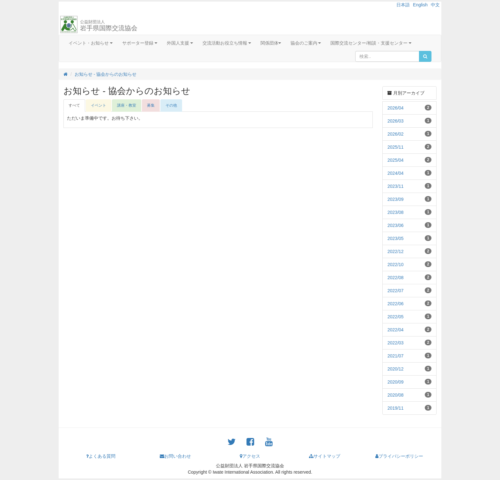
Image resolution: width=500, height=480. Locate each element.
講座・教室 (126, 105)
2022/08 (395, 277)
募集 (151, 105)
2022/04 (395, 329)
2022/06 (395, 303)
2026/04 (395, 107)
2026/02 (395, 134)
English (420, 4)
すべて (74, 105)
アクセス (250, 456)
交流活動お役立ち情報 (226, 43)
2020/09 (395, 382)
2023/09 (395, 199)
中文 (435, 4)
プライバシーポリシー (399, 456)
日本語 (403, 4)
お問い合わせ (175, 456)
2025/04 (395, 160)
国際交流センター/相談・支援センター (370, 43)
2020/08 (395, 395)
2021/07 (395, 355)
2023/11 (395, 186)
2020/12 (395, 368)
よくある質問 (100, 456)
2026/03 (395, 121)
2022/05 (395, 316)
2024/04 (395, 173)
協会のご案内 (305, 43)
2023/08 (395, 212)
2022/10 (395, 264)
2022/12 (395, 251)
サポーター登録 (139, 43)
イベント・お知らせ (91, 43)
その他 (171, 105)
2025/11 (395, 147)
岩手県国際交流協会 (108, 25)
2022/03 (395, 342)
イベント (98, 105)
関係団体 (271, 43)
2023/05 (395, 238)
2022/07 (395, 290)
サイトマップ (324, 456)
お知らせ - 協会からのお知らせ (105, 74)
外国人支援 (180, 43)
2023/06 (395, 225)
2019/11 (395, 408)
